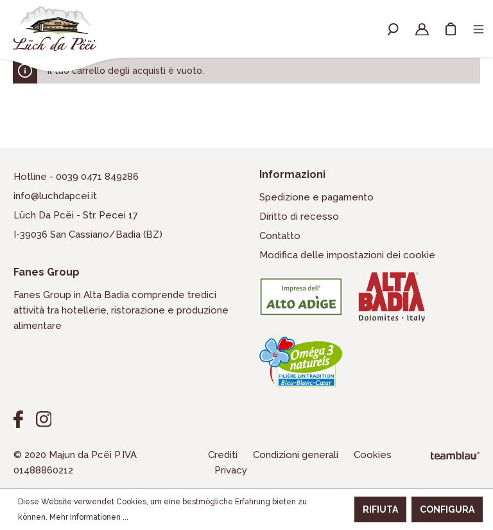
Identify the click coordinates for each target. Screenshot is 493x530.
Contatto (279, 236)
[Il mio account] (422, 28)
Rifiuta (380, 509)
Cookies (373, 455)
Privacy (230, 470)
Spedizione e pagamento (316, 197)
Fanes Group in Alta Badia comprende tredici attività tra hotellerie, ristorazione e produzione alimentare (121, 310)
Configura (447, 509)
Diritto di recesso (299, 216)
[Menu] (478, 28)
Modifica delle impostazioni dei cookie (347, 255)
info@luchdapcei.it (55, 196)
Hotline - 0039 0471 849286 (76, 176)
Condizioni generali (297, 455)
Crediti (224, 455)
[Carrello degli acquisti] (450, 28)
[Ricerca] (393, 28)
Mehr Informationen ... (88, 517)
